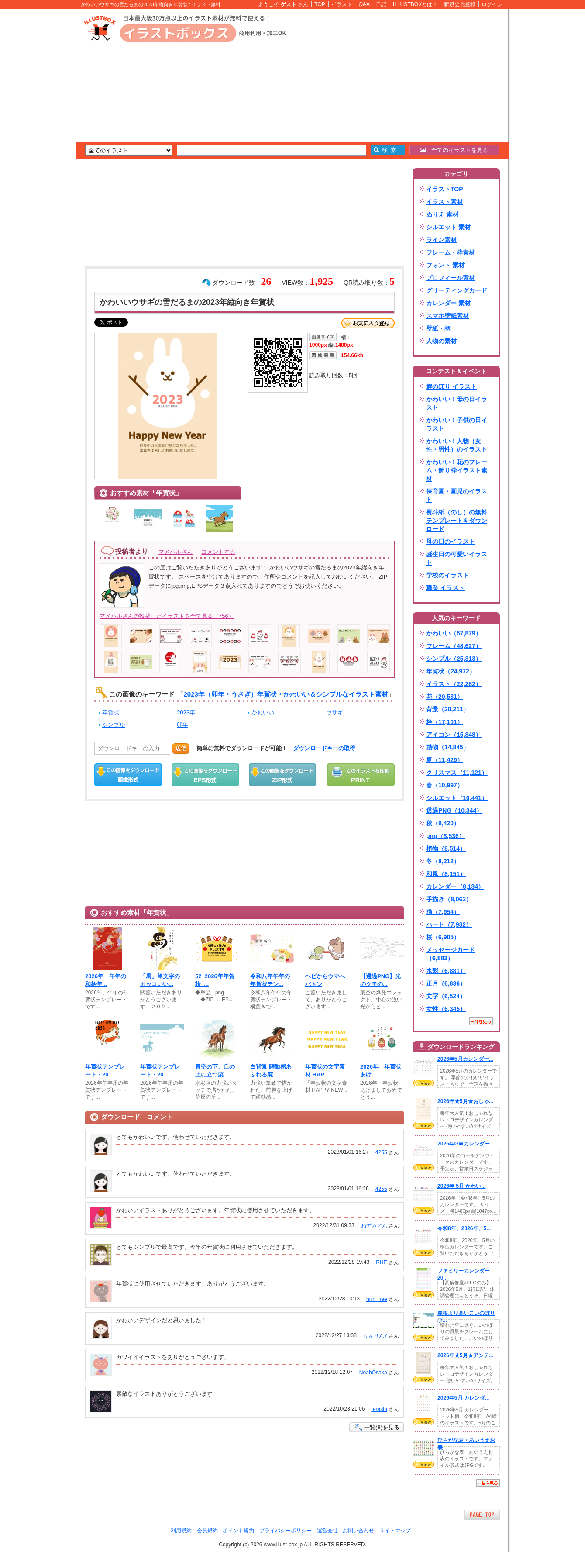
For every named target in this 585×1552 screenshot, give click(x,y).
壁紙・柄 (438, 328)
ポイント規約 (238, 1531)
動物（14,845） (447, 747)
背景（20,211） (447, 709)
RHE (381, 1262)
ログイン (492, 4)
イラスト (341, 4)
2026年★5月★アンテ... (465, 1355)
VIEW (423, 1083)
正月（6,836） (446, 983)
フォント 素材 (445, 265)
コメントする (218, 551)
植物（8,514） (446, 848)
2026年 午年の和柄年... (105, 980)
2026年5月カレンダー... (465, 1059)
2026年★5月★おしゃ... (465, 1101)
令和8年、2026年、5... (464, 1228)
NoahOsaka (373, 1372)
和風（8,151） (446, 873)
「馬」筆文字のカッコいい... (160, 980)
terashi (379, 1409)
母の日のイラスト (450, 541)
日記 (381, 4)
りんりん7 (375, 1336)
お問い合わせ (358, 1531)
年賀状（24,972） (450, 671)
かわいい (262, 712)
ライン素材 (441, 239)
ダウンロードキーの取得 (324, 748)
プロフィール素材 (450, 277)
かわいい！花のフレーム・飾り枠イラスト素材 (456, 470)
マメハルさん (175, 551)
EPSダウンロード (205, 774)
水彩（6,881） (446, 970)
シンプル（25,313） (454, 658)
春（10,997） (444, 785)
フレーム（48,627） (454, 645)
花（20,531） (444, 696)
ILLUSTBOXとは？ (415, 4)
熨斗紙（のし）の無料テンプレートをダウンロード (456, 520)
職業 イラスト (445, 587)
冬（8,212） (443, 861)
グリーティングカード (456, 290)
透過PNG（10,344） (454, 810)
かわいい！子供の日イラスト (456, 424)
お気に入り (368, 323)
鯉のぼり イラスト (451, 386)
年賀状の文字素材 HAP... (325, 1070)
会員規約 (207, 1531)
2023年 (186, 712)
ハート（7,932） (449, 924)
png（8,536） (445, 835)
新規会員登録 (459, 4)
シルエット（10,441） (457, 797)
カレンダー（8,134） (455, 886)
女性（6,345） (446, 1008)
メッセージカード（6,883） (450, 954)
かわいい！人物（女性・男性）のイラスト (456, 445)
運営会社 (327, 1531)
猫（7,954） (443, 911)
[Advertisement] (35, 144)
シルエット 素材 (448, 227)
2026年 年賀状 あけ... (382, 1070)
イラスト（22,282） (454, 683)
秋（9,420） (443, 823)
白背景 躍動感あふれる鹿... (271, 1070)
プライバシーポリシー (285, 1531)
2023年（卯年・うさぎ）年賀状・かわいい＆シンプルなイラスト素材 (285, 694)
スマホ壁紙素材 (447, 315)
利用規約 (181, 1531)
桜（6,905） (443, 937)
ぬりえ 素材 (442, 214)
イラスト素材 (444, 201)
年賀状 (110, 712)
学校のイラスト (447, 575)
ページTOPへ (482, 1514)
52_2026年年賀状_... (214, 980)
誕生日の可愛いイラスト (456, 558)
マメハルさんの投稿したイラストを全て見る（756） (167, 616)
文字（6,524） (446, 996)
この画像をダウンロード (128, 774)
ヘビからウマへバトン (325, 980)
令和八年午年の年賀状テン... (270, 980)
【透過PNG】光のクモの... (380, 980)
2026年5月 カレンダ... (463, 1398)
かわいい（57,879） (454, 633)
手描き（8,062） (449, 899)
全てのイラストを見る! (455, 150)
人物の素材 (441, 341)
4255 (381, 1152)
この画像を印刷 (361, 774)
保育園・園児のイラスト (456, 495)
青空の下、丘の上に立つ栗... (215, 1070)
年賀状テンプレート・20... (105, 1070)
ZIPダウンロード (283, 774)
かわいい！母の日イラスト (456, 403)
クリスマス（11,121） (457, 772)
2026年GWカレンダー (463, 1144)
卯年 (182, 724)
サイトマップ (395, 1531)
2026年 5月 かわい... (461, 1186)
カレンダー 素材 (448, 303)
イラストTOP (444, 189)
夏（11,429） (444, 759)
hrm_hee (376, 1299)
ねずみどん (374, 1226)
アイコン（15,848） (454, 734)
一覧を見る (481, 1021)
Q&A (364, 4)
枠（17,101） (444, 721)
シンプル (113, 724)
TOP (319, 4)
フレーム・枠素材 (450, 252)
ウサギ (334, 712)
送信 (180, 748)
